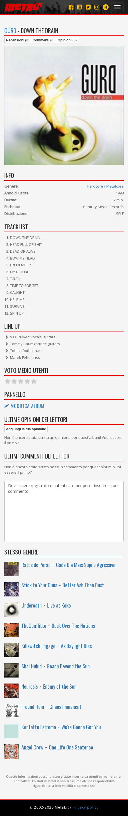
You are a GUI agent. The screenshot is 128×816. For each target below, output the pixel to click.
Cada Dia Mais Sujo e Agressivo (85, 564)
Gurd (10, 30)
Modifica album (24, 406)
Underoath (31, 605)
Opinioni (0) (67, 40)
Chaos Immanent (65, 706)
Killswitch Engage (38, 646)
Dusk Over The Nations (73, 625)
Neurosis (29, 686)
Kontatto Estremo (38, 727)
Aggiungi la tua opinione (26, 429)
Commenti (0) (44, 40)
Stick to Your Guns (39, 585)
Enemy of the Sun (60, 686)
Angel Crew (32, 747)
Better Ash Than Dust (83, 585)
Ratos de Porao (36, 564)
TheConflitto (33, 625)
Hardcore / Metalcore (105, 186)
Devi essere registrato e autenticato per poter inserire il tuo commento (64, 511)
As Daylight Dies (76, 646)
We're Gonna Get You (81, 727)
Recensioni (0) (17, 40)
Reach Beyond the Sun (68, 666)
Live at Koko (59, 605)
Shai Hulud (31, 666)
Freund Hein (32, 706)
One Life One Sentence (71, 747)
